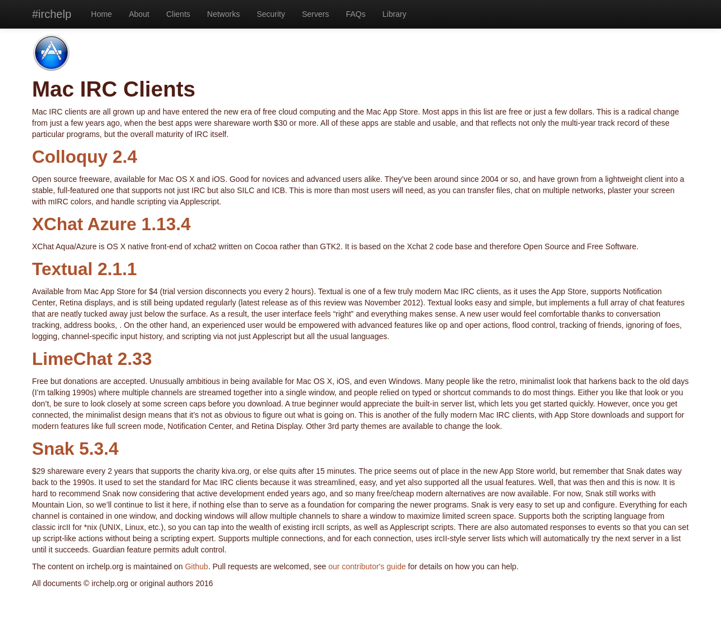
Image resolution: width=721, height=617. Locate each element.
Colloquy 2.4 (84, 157)
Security (271, 14)
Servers (315, 14)
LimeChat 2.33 (92, 359)
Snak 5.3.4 (75, 448)
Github (196, 566)
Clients (178, 14)
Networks (223, 14)
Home (101, 14)
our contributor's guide (367, 566)
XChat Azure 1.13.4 (111, 224)
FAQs (356, 14)
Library (394, 14)
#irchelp (51, 14)
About (139, 14)
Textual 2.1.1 (84, 269)
